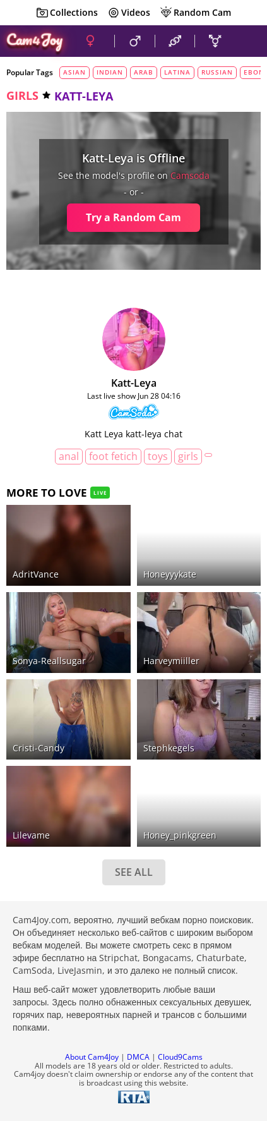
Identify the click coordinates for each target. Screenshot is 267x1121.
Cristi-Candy (38, 748)
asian (74, 72)
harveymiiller (171, 661)
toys (158, 456)
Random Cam (195, 12)
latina (177, 72)
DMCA (138, 1056)
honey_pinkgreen (180, 835)
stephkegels (168, 748)
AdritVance (36, 574)
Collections (67, 12)
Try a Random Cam (133, 217)
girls (22, 95)
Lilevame (31, 835)
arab (143, 72)
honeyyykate (169, 574)
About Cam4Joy (92, 1056)
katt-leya (134, 383)
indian (110, 72)
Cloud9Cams (180, 1056)
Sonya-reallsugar (49, 661)
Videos (128, 12)
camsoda (190, 175)
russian (217, 72)
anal (69, 456)
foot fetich (113, 456)
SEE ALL (134, 872)
